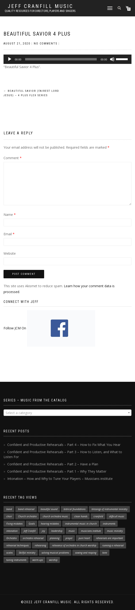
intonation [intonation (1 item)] (12, 531)
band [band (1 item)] (9, 509)
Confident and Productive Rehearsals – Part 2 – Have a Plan (52, 464)
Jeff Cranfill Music (40, 6)
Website (10, 253)
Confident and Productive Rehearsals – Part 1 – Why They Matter (56, 471)
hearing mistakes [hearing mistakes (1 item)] (50, 523)
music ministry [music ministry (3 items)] (115, 531)
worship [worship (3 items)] (53, 560)
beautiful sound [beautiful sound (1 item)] (49, 509)
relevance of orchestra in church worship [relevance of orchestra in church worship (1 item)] (74, 545)
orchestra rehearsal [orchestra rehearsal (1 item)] (33, 538)
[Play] (9, 59)
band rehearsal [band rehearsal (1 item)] (26, 509)
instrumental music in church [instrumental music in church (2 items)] (81, 523)
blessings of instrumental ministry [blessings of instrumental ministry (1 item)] (109, 509)
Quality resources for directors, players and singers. (40, 11)
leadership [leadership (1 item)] (56, 531)
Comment (13, 158)
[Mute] (112, 59)
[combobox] (67, 412)
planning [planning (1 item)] (54, 538)
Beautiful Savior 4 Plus (37, 34)
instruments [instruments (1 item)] (109, 523)
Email (9, 234)
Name (10, 214)
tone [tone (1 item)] (104, 552)
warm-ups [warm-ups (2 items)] (37, 560)
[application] (67, 59)
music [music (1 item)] (72, 531)
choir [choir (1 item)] (9, 516)
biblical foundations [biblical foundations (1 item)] (74, 509)
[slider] (61, 59)
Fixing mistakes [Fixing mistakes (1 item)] (14, 523)
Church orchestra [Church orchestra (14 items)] (27, 516)
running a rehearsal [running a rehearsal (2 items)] (113, 545)
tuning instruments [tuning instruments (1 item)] (16, 560)
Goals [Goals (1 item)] (32, 523)
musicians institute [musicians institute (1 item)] (91, 531)
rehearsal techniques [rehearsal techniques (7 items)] (17, 545)
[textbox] (67, 413)
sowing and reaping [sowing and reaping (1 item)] (85, 552)
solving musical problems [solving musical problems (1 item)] (55, 552)
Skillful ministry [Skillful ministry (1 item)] (27, 552)
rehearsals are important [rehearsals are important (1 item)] (109, 538)
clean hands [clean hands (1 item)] (80, 516)
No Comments (45, 43)
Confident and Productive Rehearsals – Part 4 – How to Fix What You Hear (63, 444)
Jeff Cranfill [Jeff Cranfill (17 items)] (30, 531)
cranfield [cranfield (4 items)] (98, 516)
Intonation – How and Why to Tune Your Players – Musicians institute (60, 478)
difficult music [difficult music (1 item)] (116, 516)
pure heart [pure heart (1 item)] (84, 538)
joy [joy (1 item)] (43, 531)
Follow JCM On (49, 328)
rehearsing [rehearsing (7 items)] (40, 545)
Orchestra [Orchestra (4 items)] (11, 538)
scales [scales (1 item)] (9, 552)
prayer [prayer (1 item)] (69, 538)
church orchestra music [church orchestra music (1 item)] (55, 516)
